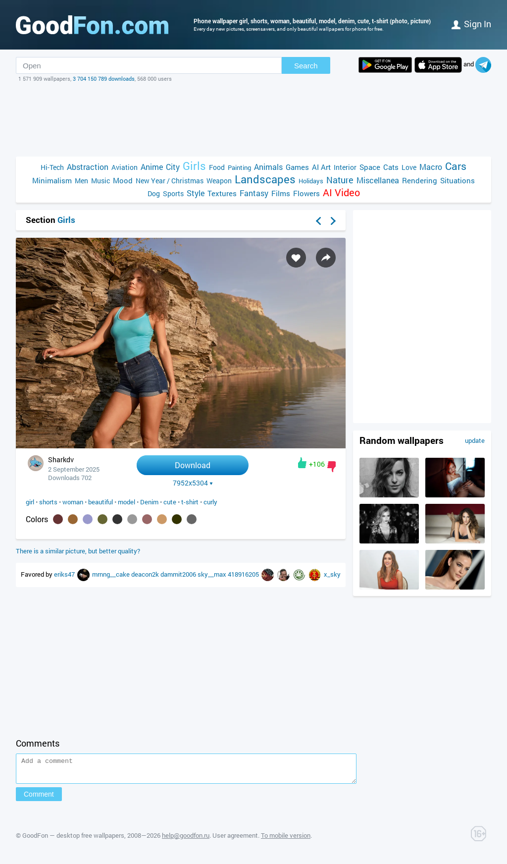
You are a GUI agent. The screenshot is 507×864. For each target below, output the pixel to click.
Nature (340, 180)
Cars (455, 166)
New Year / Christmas (169, 180)
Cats (391, 167)
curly (210, 501)
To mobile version (285, 839)
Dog (154, 193)
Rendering (419, 180)
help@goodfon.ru (185, 839)
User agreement (235, 839)
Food (217, 167)
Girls (194, 165)
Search (306, 65)
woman (72, 501)
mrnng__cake (111, 574)
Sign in (471, 24)
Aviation (124, 167)
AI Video (341, 192)
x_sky (332, 574)
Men (81, 180)
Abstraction (87, 167)
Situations (457, 180)
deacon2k (145, 574)
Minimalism (52, 180)
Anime (152, 167)
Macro (430, 167)
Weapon (219, 180)
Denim (149, 501)
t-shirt (190, 501)
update (475, 440)
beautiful (100, 501)
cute (169, 501)
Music (100, 180)
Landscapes (265, 179)
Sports (173, 193)
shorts (48, 501)
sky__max (213, 574)
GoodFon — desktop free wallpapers (73, 839)
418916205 (244, 574)
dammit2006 (179, 574)
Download (192, 465)
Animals (268, 167)
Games (297, 167)
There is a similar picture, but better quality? (78, 550)
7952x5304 (193, 483)
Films (280, 193)
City (173, 167)
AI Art (321, 167)
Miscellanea (377, 180)
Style (195, 193)
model (126, 501)
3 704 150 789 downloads (104, 78)
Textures (222, 193)
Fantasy (254, 193)
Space (369, 167)
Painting (239, 167)
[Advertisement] (253, 119)
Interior (345, 167)
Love (409, 167)
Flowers (306, 193)
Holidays (311, 180)
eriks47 (65, 574)
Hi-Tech (52, 167)
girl (30, 501)
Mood (123, 180)
